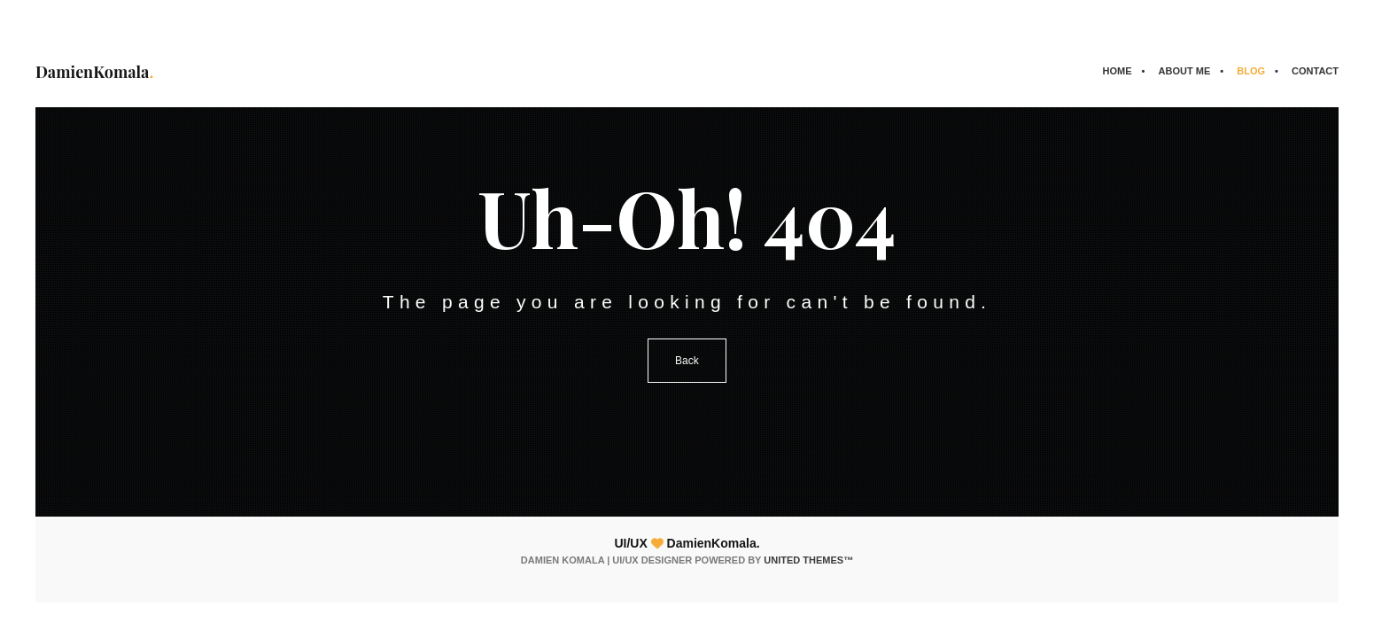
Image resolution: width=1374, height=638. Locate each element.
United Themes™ (808, 560)
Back (687, 360)
